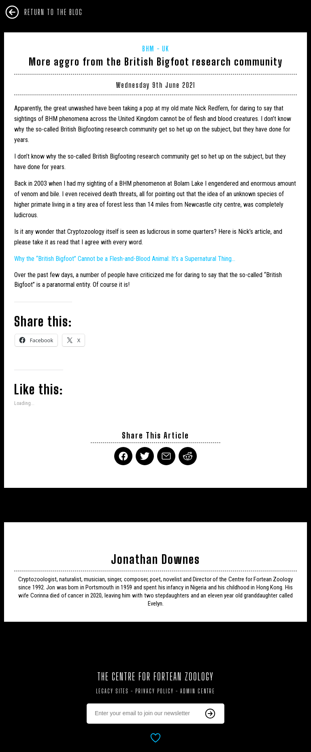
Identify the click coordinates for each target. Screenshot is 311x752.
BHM (148, 48)
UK (165, 48)
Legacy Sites (112, 691)
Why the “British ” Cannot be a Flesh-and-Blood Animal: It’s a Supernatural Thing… (124, 259)
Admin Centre (197, 691)
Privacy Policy (154, 691)
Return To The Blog (53, 12)
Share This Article (155, 435)
